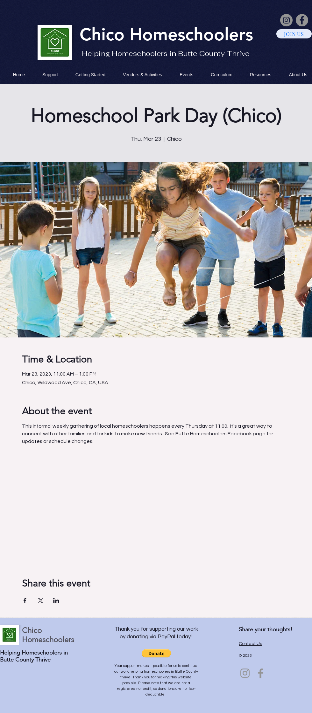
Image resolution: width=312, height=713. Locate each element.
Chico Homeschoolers (48, 635)
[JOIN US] (294, 33)
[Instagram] (286, 20)
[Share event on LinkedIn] (56, 600)
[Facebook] (302, 20)
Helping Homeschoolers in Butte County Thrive (166, 53)
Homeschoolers (191, 34)
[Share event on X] (41, 600)
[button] (156, 653)
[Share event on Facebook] (25, 600)
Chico (105, 34)
